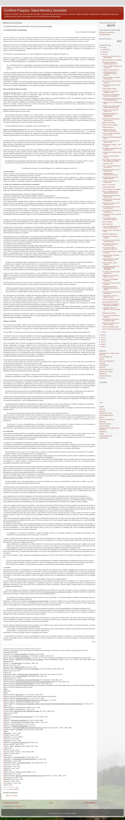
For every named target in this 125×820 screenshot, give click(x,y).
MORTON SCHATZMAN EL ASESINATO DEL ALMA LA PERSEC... (110, 288)
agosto (104, 52)
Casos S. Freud (103, 426)
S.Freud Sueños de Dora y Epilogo (111, 189)
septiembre (106, 49)
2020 (102, 335)
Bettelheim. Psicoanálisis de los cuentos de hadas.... (110, 323)
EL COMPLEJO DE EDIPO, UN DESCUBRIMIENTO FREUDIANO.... (110, 268)
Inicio (51, 803)
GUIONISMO (102, 365)
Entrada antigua (89, 803)
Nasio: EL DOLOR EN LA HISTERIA (112, 60)
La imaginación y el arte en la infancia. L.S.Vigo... (110, 296)
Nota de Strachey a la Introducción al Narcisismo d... (111, 200)
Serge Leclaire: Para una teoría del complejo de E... (111, 292)
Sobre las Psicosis (14, 789)
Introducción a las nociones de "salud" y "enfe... (110, 110)
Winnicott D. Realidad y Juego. (110, 326)
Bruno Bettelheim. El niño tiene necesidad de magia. (110, 320)
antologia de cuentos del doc (107, 32)
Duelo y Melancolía (107, 224)
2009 (102, 344)
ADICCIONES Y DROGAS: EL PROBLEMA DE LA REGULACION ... (110, 115)
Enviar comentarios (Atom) (18, 806)
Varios (101, 378)
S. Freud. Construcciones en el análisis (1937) (110, 181)
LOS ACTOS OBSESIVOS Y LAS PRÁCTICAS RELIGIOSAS (111, 227)
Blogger (74, 813)
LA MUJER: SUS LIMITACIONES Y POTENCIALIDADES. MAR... (111, 106)
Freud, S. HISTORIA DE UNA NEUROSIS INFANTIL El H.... (110, 192)
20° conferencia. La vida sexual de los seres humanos (111, 240)
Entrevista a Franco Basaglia (110, 125)
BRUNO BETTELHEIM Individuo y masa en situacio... (111, 119)
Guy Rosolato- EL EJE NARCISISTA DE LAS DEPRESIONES (112, 99)
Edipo (100, 359)
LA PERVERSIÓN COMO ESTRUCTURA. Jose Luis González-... (110, 74)
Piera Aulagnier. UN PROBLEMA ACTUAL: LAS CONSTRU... (111, 95)
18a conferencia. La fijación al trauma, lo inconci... (110, 244)
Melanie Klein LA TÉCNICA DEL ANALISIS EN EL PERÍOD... (110, 304)
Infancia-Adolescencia (105, 369)
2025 (102, 47)
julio (104, 54)
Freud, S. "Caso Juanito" (108, 184)
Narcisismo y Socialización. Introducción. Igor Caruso (109, 63)
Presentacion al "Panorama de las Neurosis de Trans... (111, 203)
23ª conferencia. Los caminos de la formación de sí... (111, 211)
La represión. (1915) (107, 163)
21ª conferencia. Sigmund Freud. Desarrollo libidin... (111, 207)
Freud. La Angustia (107, 221)
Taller (100, 433)
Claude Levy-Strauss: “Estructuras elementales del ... (111, 78)
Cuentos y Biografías (104, 356)
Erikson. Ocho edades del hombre (111, 299)
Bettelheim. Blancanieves (109, 313)
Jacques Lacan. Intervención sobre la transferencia (111, 57)
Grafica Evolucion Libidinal (109, 88)
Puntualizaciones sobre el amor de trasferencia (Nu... (111, 170)
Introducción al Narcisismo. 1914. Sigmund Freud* (111, 196)
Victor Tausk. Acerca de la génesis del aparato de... (111, 272)
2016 (102, 339)
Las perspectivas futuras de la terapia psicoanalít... (110, 177)
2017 (102, 337)
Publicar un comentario (11, 795)
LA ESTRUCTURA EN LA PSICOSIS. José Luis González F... (111, 309)
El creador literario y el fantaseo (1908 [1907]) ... (110, 256)
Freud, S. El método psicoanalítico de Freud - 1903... (111, 134)
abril (104, 332)
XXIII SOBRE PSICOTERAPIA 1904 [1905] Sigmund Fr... (112, 149)
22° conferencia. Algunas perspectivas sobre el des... (110, 248)
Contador (101, 402)
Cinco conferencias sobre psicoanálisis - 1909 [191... (110, 218)
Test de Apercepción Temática (110, 301)
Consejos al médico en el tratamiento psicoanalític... (110, 130)
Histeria (101, 367)
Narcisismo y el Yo (104, 371)
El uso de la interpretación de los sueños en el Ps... (111, 141)
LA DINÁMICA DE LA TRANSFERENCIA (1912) (109, 174)
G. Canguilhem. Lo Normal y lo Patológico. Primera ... (110, 91)
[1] (26, 30)
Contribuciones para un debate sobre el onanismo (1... (110, 259)
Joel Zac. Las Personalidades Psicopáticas (110, 280)
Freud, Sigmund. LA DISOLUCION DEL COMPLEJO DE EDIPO (111, 160)
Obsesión (101, 373)
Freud (100, 363)
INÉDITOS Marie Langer (108, 122)
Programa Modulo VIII (108, 127)
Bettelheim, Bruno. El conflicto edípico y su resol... (110, 276)
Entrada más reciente (11, 803)
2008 (102, 346)
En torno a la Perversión (105, 361)
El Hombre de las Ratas (108, 187)
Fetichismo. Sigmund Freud (109, 234)
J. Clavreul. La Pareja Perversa (110, 70)
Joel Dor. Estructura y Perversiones (111, 329)
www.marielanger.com (105, 34)
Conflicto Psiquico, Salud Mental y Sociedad (35, 10)
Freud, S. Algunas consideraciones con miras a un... (111, 166)
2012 (102, 342)
